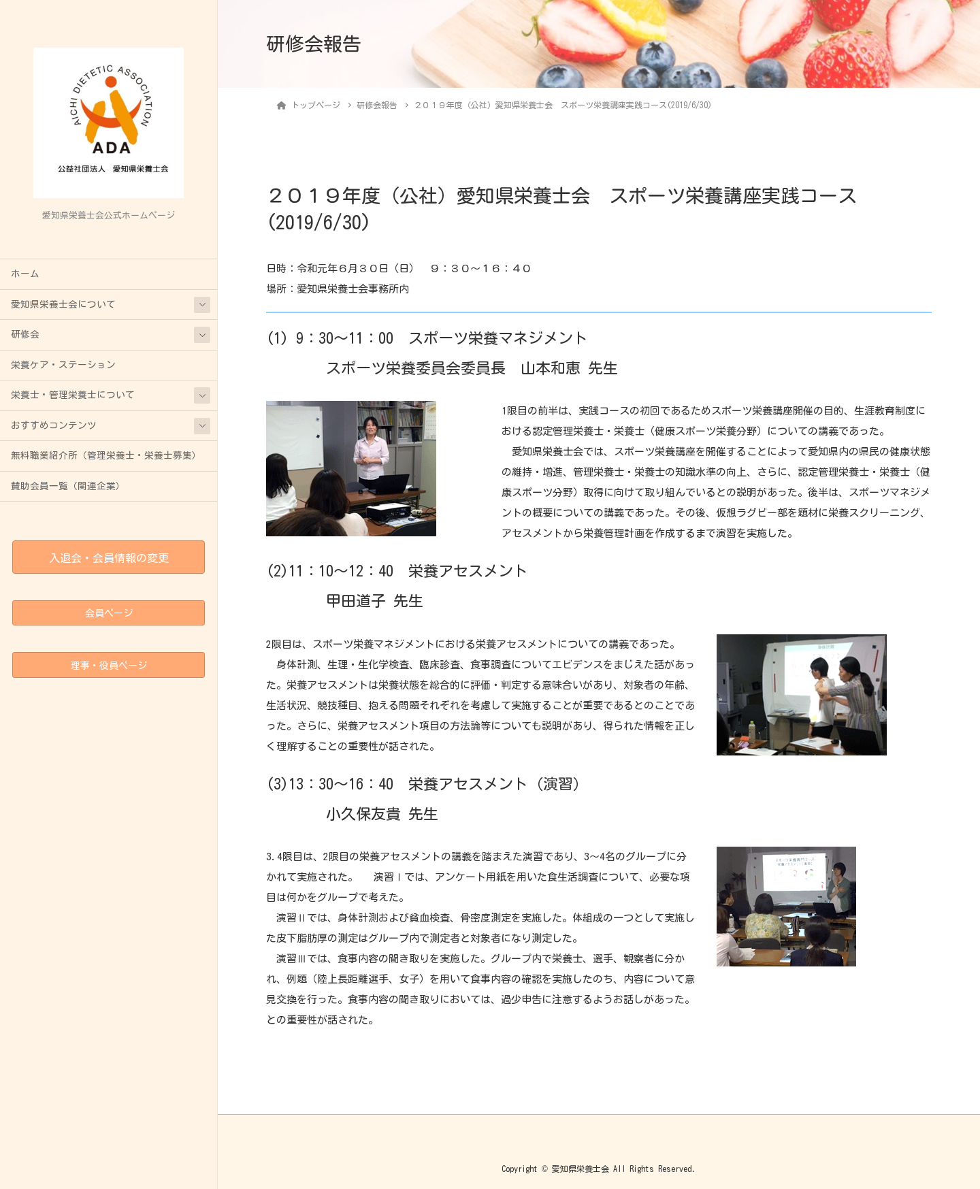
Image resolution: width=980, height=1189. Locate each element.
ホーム (25, 273)
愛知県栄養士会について (63, 304)
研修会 (25, 334)
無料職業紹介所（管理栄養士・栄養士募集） (106, 455)
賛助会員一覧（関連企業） (68, 486)
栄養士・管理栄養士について (73, 395)
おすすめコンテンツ (54, 425)
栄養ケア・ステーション (63, 365)
